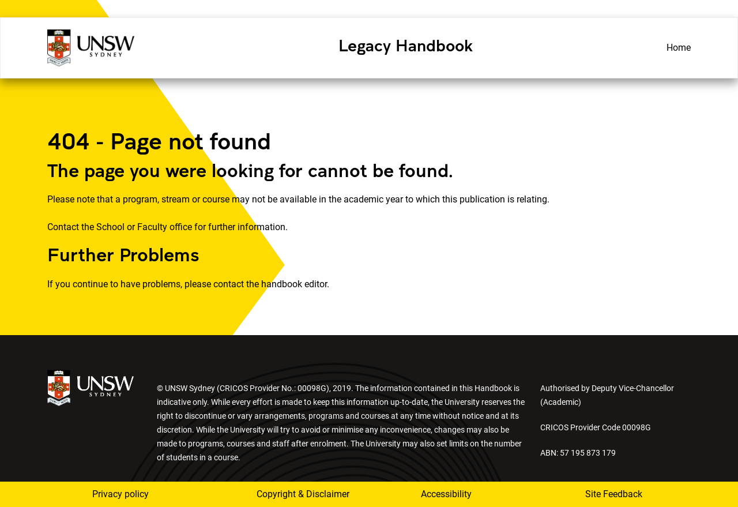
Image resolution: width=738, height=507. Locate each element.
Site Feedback (613, 494)
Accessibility (446, 494)
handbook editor (294, 284)
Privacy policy (120, 494)
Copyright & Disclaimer (296, 494)
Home (679, 47)
